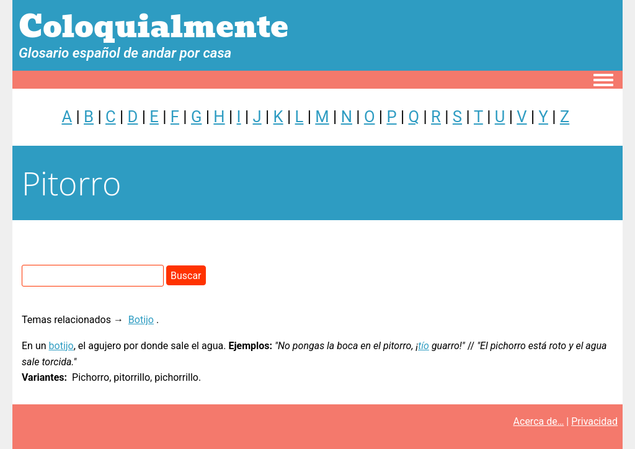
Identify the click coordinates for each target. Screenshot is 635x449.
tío (423, 346)
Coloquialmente (153, 27)
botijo (61, 346)
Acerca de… (538, 421)
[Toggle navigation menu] (603, 81)
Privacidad (594, 421)
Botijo (141, 320)
